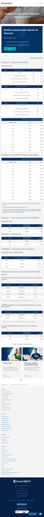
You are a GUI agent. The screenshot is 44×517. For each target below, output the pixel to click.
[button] (20, 380)
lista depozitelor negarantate (19, 212)
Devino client (28, 363)
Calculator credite (9, 363)
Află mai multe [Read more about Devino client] (27, 376)
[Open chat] (40, 514)
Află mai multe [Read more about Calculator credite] (6, 376)
